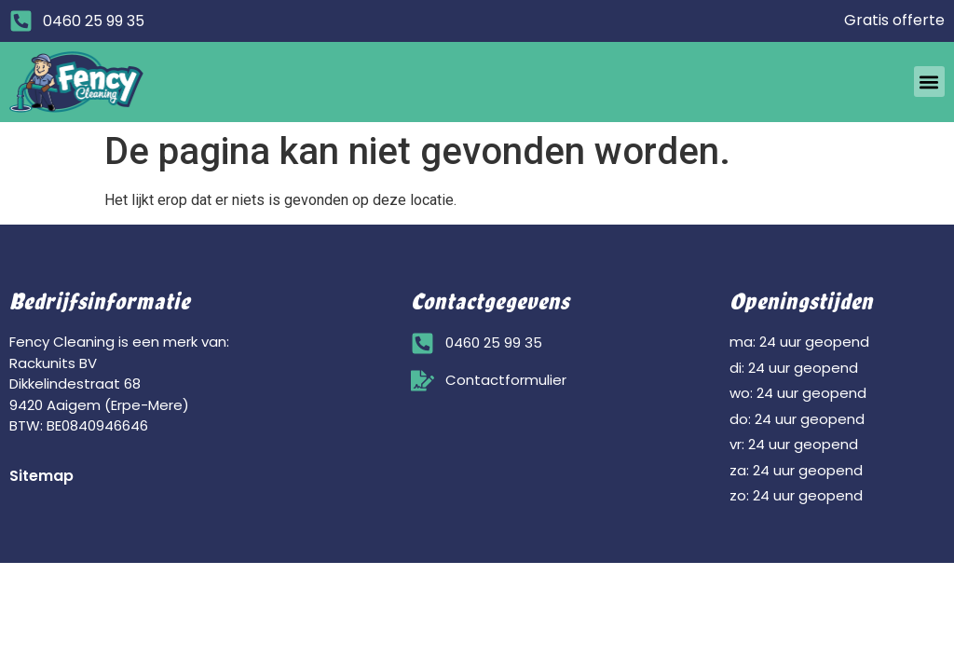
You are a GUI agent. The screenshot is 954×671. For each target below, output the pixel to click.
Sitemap (41, 475)
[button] (929, 81)
